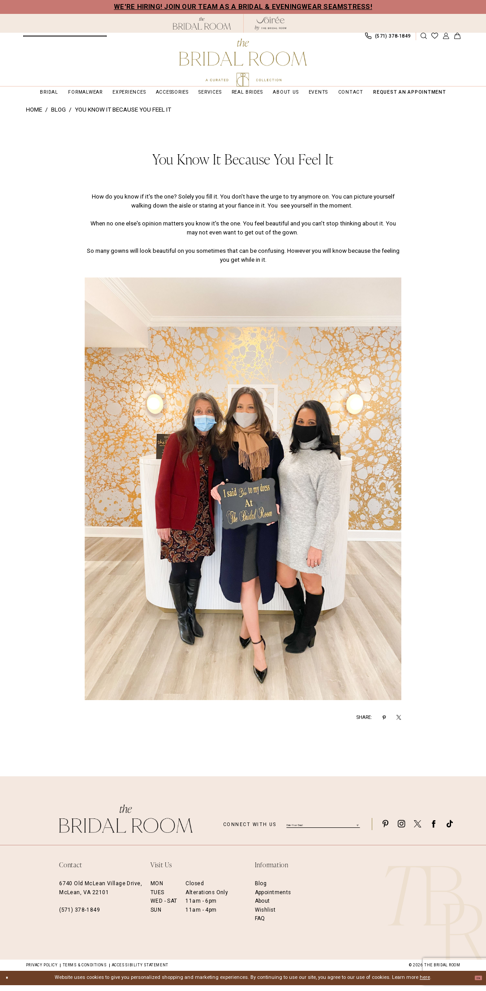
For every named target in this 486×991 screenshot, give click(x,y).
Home (34, 116)
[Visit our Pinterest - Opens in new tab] (385, 830)
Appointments (273, 898)
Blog (58, 116)
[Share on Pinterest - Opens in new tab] (384, 724)
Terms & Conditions (85, 971)
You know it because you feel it (123, 116)
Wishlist (265, 916)
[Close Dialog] (10, 984)
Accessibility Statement (140, 971)
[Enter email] (323, 829)
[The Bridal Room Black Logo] (202, 23)
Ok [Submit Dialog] (474, 984)
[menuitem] (65, 39)
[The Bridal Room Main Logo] (243, 63)
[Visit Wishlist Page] (435, 39)
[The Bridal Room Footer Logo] (126, 825)
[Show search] (423, 39)
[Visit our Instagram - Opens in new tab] (401, 830)
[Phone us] (388, 39)
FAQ (260, 924)
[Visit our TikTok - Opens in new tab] (450, 830)
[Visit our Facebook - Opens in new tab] (434, 830)
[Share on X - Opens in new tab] (398, 724)
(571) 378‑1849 (79, 916)
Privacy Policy (42, 971)
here (425, 984)
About (262, 907)
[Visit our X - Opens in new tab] (417, 830)
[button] (446, 39)
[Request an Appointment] (65, 39)
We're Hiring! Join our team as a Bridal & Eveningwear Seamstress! (243, 7)
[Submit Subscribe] (356, 829)
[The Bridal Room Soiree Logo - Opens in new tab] (270, 23)
